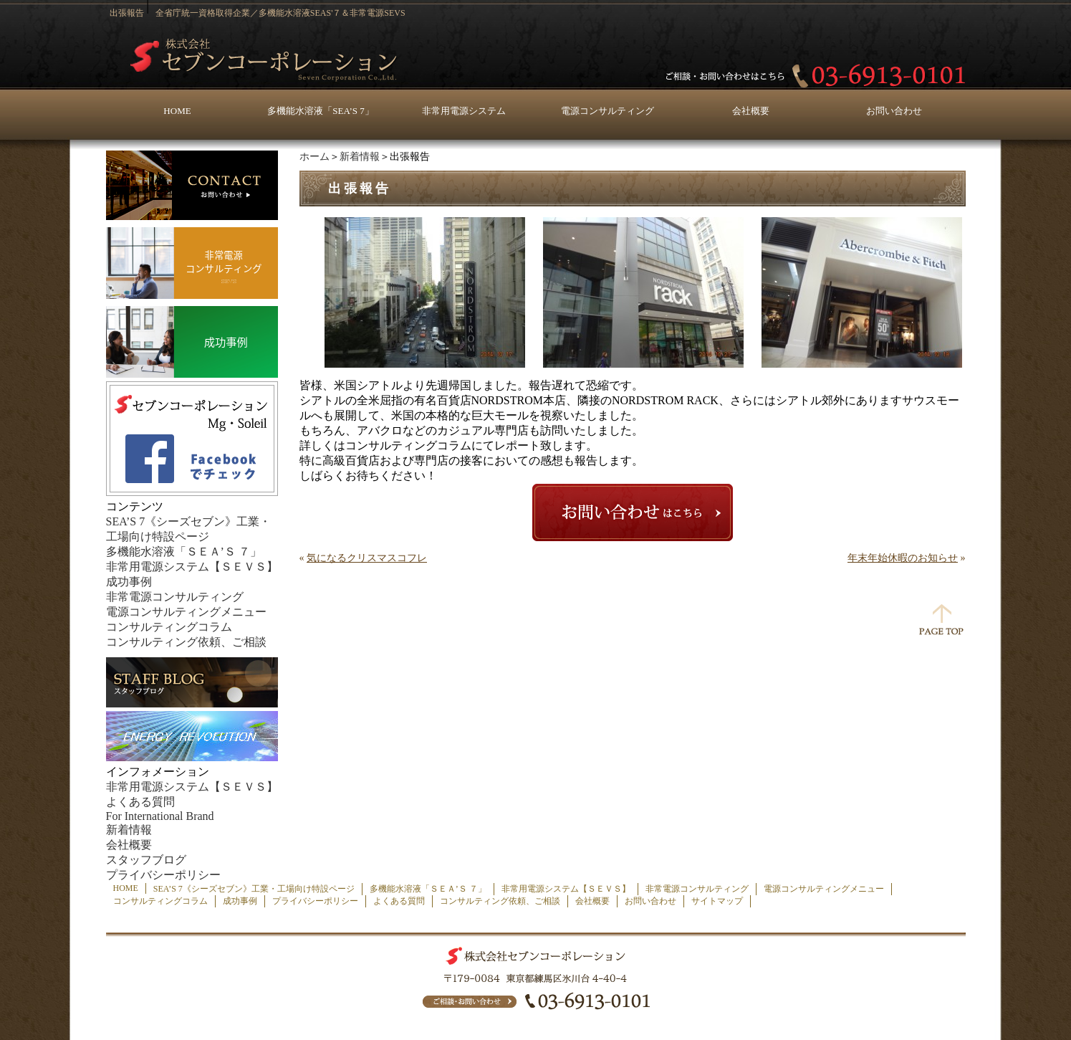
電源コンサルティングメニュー (186, 612)
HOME (177, 110)
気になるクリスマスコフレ (367, 558)
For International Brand (160, 816)
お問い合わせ (894, 110)
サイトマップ (717, 901)
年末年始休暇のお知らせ (902, 558)
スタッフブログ (146, 860)
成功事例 (129, 582)
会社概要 (750, 110)
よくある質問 (140, 802)
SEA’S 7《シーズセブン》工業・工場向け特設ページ (254, 889)
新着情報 (360, 156)
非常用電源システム (464, 110)
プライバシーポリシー (163, 875)
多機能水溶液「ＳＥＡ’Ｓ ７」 (183, 551)
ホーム (314, 156)
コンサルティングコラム (169, 627)
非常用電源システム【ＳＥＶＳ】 (192, 566)
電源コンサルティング (607, 110)
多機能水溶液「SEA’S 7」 (320, 110)
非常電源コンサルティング (175, 597)
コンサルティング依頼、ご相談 (186, 642)
